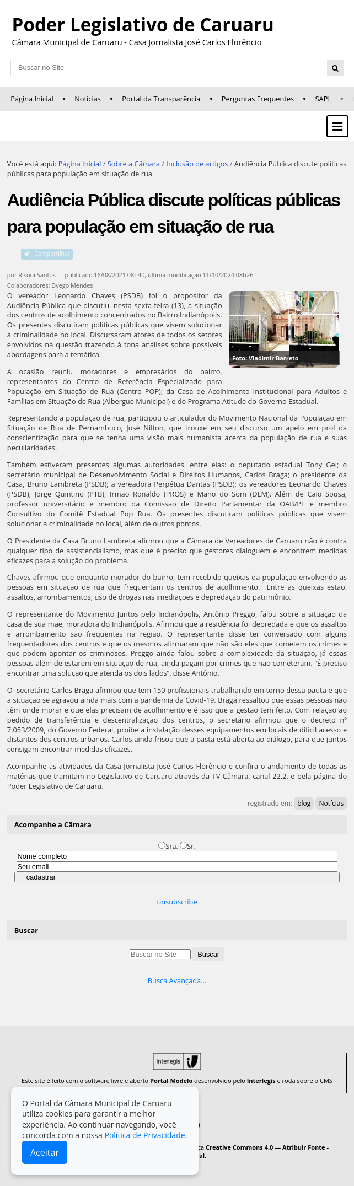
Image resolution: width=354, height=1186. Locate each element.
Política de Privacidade (144, 1135)
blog (303, 803)
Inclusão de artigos (197, 164)
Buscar (26, 930)
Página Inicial (31, 99)
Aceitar (44, 1152)
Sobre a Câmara (134, 164)
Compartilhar (52, 253)
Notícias (87, 99)
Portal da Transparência (161, 99)
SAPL (323, 99)
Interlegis (261, 1080)
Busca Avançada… (177, 980)
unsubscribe (177, 902)
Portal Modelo (171, 1080)
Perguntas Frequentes (258, 99)
